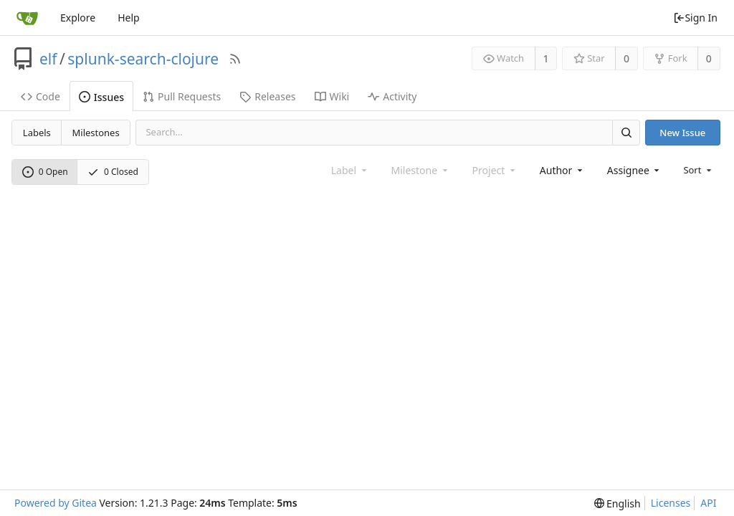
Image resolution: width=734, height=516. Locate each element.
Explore (77, 17)
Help (129, 17)
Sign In (695, 17)
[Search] (625, 132)
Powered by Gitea (55, 503)
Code (40, 96)
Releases (267, 96)
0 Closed (112, 172)
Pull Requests (182, 96)
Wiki (332, 96)
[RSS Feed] (235, 58)
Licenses (671, 503)
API (708, 503)
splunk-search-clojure (143, 59)
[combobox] (562, 170)
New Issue (682, 132)
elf (48, 59)
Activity (392, 96)
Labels (37, 132)
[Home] (27, 18)
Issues (101, 97)
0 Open (45, 172)
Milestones (96, 132)
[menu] (699, 169)
